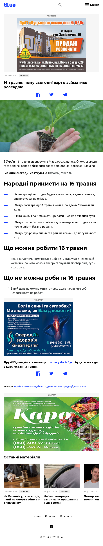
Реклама (50, 516)
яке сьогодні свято (35, 386)
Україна (18, 386)
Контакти (66, 516)
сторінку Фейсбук (60, 362)
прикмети (80, 386)
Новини (24, 75)
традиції (68, 386)
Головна (36, 516)
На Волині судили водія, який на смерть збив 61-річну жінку (22, 499)
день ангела (54, 386)
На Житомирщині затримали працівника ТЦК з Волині (61, 499)
